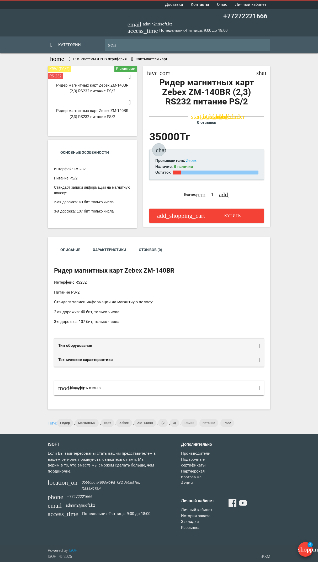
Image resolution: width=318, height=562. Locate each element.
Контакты (200, 4)
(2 (163, 423)
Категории (69, 45)
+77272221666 (245, 16)
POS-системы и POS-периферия (100, 59)
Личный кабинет (250, 4)
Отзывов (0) (150, 250)
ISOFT (74, 550)
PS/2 (227, 423)
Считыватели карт (151, 59)
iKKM (265, 556)
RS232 (189, 423)
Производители (195, 453)
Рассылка (190, 527)
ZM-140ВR (145, 423)
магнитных (87, 423)
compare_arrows (164, 73)
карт (107, 423)
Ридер (65, 423)
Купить (199, 216)
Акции (187, 483)
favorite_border (152, 73)
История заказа (195, 515)
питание (209, 423)
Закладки (190, 521)
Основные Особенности (84, 152)
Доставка (174, 4)
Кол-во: (190, 195)
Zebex (124, 423)
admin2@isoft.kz (157, 24)
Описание (70, 250)
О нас (222, 4)
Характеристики (109, 250)
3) (174, 423)
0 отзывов (206, 122)
